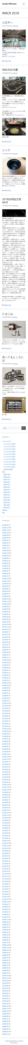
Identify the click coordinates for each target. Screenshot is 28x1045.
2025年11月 (5, 530)
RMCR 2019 (7, 474)
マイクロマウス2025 (9, 446)
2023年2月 (5, 596)
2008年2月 (5, 970)
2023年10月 (5, 583)
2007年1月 (5, 1003)
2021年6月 (5, 637)
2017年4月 (5, 718)
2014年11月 (5, 787)
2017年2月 (5, 723)
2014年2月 (5, 807)
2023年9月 (5, 586)
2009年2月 (5, 940)
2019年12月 (5, 660)
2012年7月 (5, 856)
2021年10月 (5, 629)
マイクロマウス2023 (9, 451)
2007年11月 (5, 978)
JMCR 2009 (7, 502)
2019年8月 (5, 667)
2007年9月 (5, 983)
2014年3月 (5, 805)
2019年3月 (5, 675)
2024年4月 (5, 568)
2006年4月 (5, 1026)
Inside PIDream (9, 3)
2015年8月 (5, 764)
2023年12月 (5, 578)
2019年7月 (5, 670)
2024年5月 (5, 566)
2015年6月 (5, 769)
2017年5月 (5, 716)
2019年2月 (5, 678)
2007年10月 (5, 980)
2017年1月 (5, 726)
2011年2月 (5, 894)
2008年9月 (5, 952)
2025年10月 (5, 532)
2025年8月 (5, 535)
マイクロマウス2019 (9, 462)
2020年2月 (5, 655)
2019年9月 (5, 665)
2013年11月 (5, 815)
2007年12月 (5, 975)
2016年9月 (5, 734)
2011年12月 (5, 873)
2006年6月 (5, 1021)
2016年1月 (5, 754)
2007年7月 (5, 988)
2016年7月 (5, 739)
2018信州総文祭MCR (11, 200)
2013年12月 (5, 812)
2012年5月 (5, 861)
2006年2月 (5, 1031)
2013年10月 (5, 817)
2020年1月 (5, 657)
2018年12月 (5, 683)
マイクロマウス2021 (9, 456)
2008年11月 (5, 947)
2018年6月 (5, 695)
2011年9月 (5, 881)
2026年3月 (5, 525)
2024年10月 (5, 555)
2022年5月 (5, 611)
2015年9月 (5, 762)
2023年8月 (5, 588)
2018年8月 (5, 690)
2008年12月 (5, 945)
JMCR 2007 (7, 507)
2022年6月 (5, 609)
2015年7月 (5, 767)
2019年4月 (5, 672)
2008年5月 (5, 963)
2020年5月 (5, 647)
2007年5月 (5, 993)
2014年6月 (5, 800)
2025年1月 (5, 548)
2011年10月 (5, 879)
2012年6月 (5, 858)
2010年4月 (5, 912)
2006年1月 (5, 1034)
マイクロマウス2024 (9, 449)
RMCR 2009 (7, 500)
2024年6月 (5, 563)
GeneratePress (14, 1042)
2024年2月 (5, 573)
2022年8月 (5, 606)
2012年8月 (5, 853)
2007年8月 (5, 985)
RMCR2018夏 (10, 69)
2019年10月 (5, 662)
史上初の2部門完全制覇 (9, 52)
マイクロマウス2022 (9, 454)
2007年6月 (5, 991)
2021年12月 (5, 624)
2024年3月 (5, 571)
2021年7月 (5, 634)
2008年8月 (5, 955)
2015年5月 (5, 772)
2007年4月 (5, 996)
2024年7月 (5, 560)
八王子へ (7, 22)
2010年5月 (5, 909)
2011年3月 (5, 891)
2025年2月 (5, 545)
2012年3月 (5, 866)
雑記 (3, 512)
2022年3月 (5, 616)
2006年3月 (5, 1029)
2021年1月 (5, 644)
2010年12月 (5, 899)
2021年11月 (5, 627)
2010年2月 (5, 914)
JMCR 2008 (7, 505)
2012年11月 (5, 845)
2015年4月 (5, 774)
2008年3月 (5, 968)
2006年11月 (5, 1008)
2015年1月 (5, 782)
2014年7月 (5, 797)
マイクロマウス (6, 441)
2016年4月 (5, 746)
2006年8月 (5, 1016)
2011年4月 (5, 889)
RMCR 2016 (7, 482)
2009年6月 (5, 929)
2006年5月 (5, 1024)
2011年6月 (5, 884)
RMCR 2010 (7, 497)
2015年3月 (5, 777)
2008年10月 (5, 950)
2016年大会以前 (8, 469)
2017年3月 (5, 721)
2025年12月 (5, 527)
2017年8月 (5, 711)
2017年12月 (5, 703)
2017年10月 (5, 706)
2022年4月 (5, 614)
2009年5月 (5, 932)
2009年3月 (5, 937)
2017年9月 (5, 708)
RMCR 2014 (7, 487)
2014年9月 (5, 792)
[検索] (24, 428)
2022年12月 (5, 599)
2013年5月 (5, 830)
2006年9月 (5, 1013)
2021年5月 (5, 639)
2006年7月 (5, 1019)
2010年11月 (5, 901)
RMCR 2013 (7, 490)
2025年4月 (5, 540)
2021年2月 (5, 642)
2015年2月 (5, 779)
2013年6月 (5, 828)
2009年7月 (5, 927)
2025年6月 (5, 538)
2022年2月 (5, 619)
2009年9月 (5, 922)
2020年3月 (5, 652)
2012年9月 (5, 851)
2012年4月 (5, 863)
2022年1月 (5, 622)
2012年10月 (5, 848)
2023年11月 (5, 581)
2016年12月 (5, 728)
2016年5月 (5, 744)
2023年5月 (5, 594)
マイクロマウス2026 (9, 444)
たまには (7, 313)
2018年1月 (5, 700)
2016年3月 (5, 749)
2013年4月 (5, 833)
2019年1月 (5, 680)
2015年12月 (5, 756)
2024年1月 (5, 576)
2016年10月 (5, 731)
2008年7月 (5, 957)
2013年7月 (5, 825)
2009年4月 (5, 935)
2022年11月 (5, 601)
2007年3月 (5, 998)
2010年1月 (5, 917)
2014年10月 (5, 790)
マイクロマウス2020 (9, 459)
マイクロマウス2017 (9, 467)
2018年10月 (5, 685)
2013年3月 (5, 835)
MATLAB (4, 510)
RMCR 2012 (7, 492)
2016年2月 (5, 751)
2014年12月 (5, 784)
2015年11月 (5, 759)
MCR (3, 472)
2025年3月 (5, 543)
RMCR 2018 (7, 61)
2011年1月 (5, 896)
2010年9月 (5, 904)
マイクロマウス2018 (9, 464)
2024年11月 (5, 553)
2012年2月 (5, 868)
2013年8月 (5, 823)
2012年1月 (5, 871)
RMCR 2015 (7, 484)
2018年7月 (5, 693)
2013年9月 (5, 820)
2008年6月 (5, 960)
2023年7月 (5, 591)
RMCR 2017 (7, 479)
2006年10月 (5, 1011)
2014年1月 (5, 810)
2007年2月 (5, 1001)
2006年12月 (5, 1006)
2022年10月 (5, 604)
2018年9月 (5, 688)
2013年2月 (5, 838)
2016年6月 (5, 741)
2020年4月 (5, 650)
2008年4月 (5, 965)
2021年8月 (5, 632)
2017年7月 (5, 713)
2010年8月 (5, 907)
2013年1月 (5, 840)
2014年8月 (5, 795)
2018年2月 (5, 698)
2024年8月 (5, 558)
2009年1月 (5, 942)
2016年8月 (5, 736)
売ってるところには (13, 358)
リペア (6, 150)
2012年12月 (5, 843)
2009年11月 (5, 919)
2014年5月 (5, 802)
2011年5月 (5, 886)
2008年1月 (5, 973)
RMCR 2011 (7, 495)
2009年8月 (5, 924)
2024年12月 (5, 550)
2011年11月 (5, 876)
